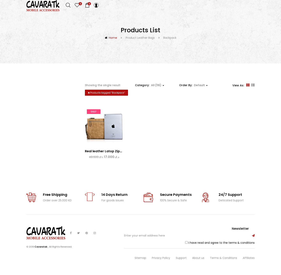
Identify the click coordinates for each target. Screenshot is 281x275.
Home (113, 38)
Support (181, 261)
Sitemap (140, 261)
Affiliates (249, 261)
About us (198, 261)
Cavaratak (41, 249)
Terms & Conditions (223, 261)
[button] (87, 5)
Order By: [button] (193, 85)
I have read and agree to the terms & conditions (222, 246)
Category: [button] (149, 85)
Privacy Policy (161, 261)
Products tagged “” (106, 92)
